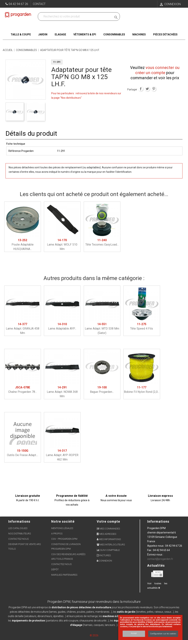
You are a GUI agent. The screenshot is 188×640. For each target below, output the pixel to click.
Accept (134, 633)
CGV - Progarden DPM (64, 538)
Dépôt (55, 569)
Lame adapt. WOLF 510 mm (62, 244)
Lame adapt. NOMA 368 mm (62, 392)
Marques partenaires (64, 574)
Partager (140, 88)
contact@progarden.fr (160, 558)
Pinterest (153, 88)
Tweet (147, 88)
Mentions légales (62, 528)
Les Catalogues (17, 528)
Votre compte (108, 521)
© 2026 (94, 635)
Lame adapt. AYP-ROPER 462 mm (62, 455)
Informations (158, 521)
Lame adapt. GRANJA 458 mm (22, 328)
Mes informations (109, 539)
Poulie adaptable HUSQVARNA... (23, 244)
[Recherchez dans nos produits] (76, 16)
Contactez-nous (18, 538)
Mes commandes (108, 528)
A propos (56, 533)
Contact (39, 4)
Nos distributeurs (19, 533)
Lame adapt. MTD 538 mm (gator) (102, 328)
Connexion (104, 560)
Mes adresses (106, 534)
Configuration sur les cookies (163, 633)
